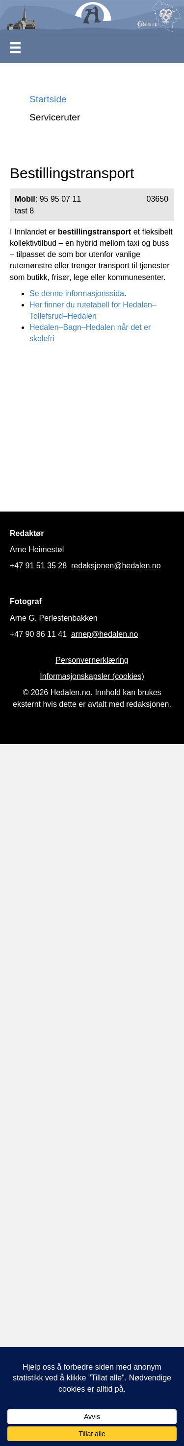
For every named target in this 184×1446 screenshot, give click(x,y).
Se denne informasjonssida (76, 293)
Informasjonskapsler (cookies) (92, 676)
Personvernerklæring (92, 660)
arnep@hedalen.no (104, 634)
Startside (48, 99)
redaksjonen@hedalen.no (116, 565)
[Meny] (15, 47)
